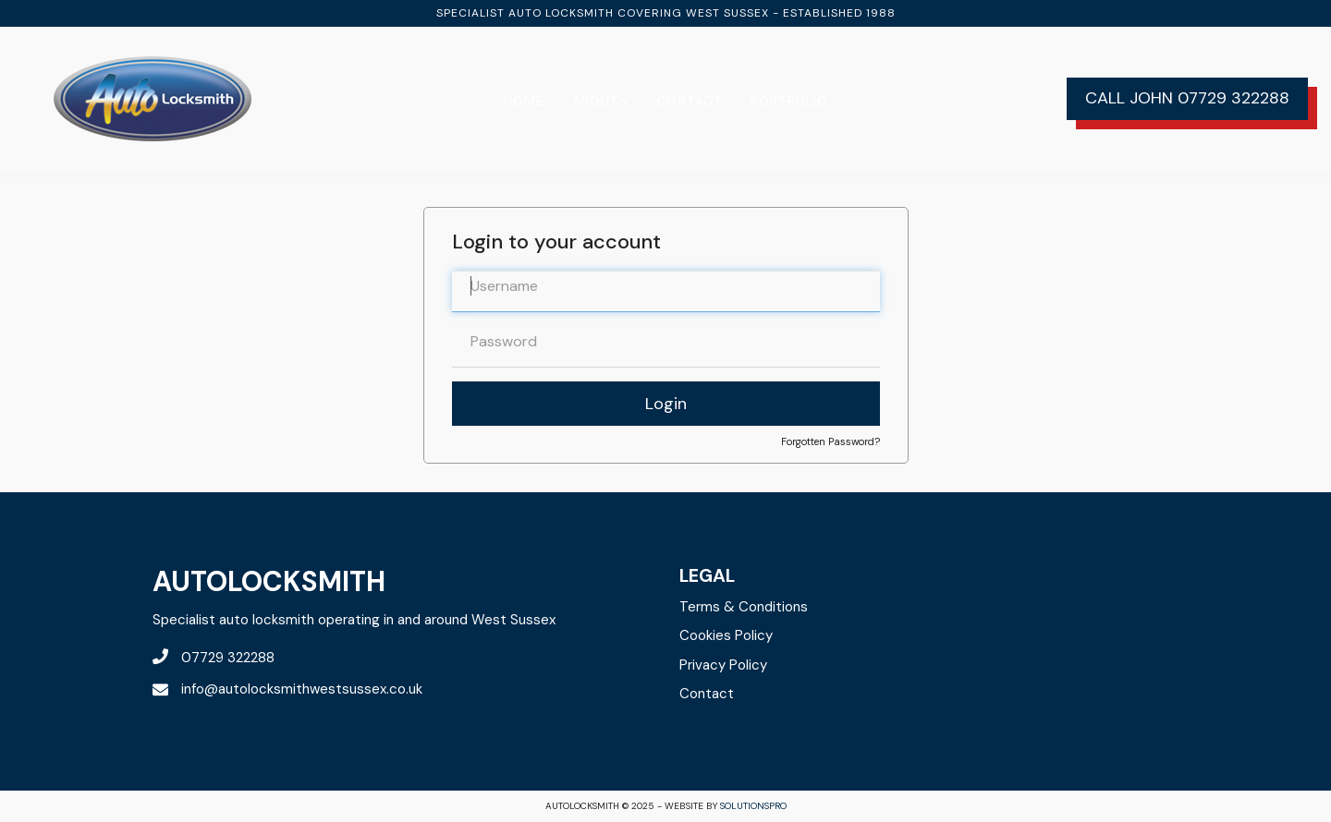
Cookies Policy (726, 635)
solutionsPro (753, 806)
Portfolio (789, 100)
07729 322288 (1233, 98)
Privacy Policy (723, 665)
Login (666, 404)
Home (524, 100)
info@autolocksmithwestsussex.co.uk (287, 689)
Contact (689, 100)
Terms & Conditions (743, 607)
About (600, 100)
